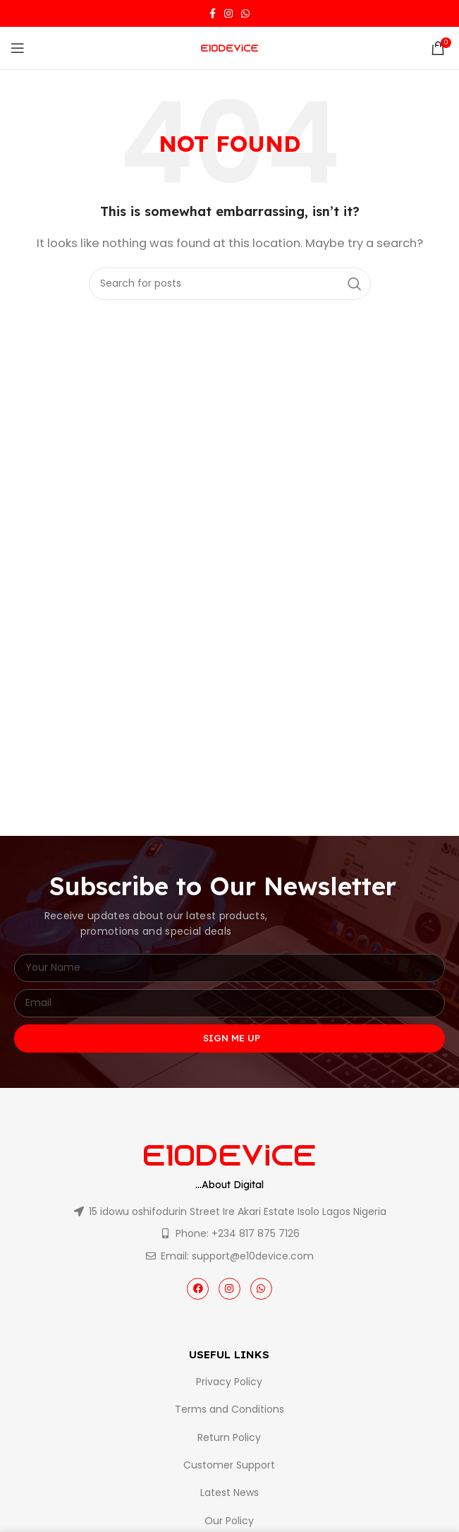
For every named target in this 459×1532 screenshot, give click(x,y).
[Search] (230, 284)
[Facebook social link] (212, 13)
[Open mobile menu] (18, 48)
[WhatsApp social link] (245, 13)
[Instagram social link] (228, 13)
